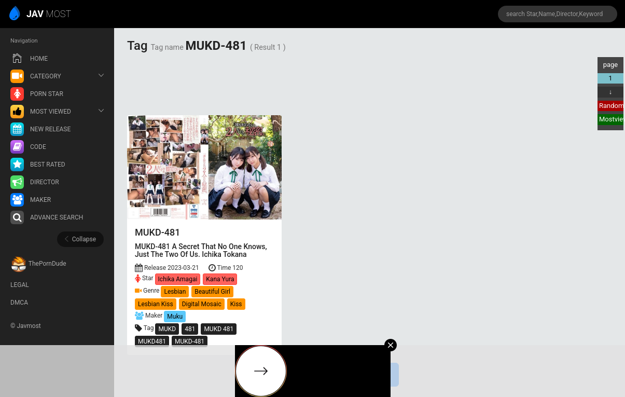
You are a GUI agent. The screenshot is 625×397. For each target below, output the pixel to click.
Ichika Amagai (178, 279)
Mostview (611, 119)
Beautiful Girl (212, 291)
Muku (175, 316)
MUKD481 (152, 341)
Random (611, 105)
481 (190, 329)
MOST (40, 14)
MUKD (167, 329)
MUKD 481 (218, 329)
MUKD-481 (189, 341)
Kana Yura (220, 279)
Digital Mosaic (201, 304)
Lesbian (175, 291)
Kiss (236, 304)
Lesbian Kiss (155, 304)
